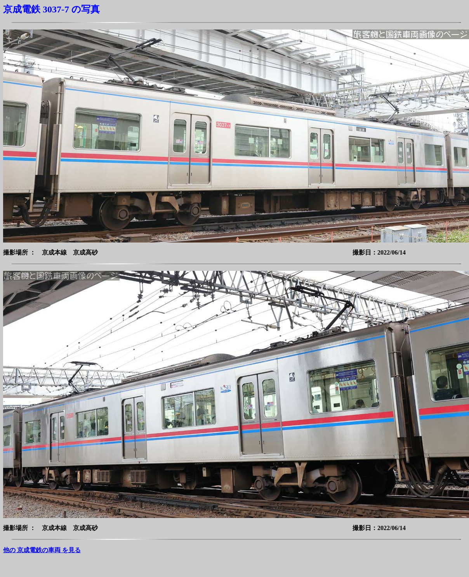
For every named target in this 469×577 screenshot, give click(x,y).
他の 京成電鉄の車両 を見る (42, 550)
